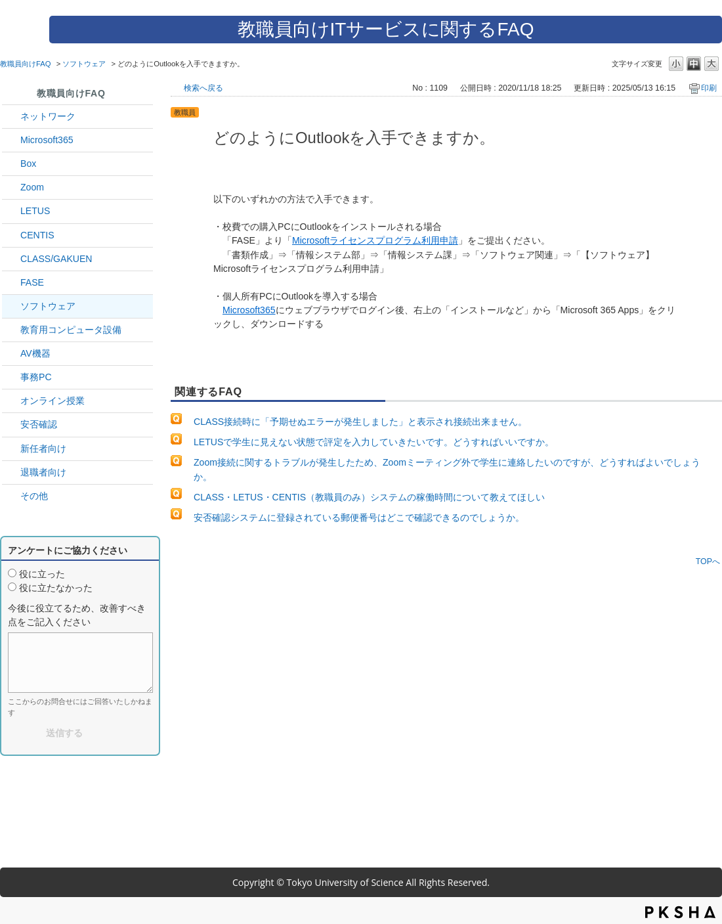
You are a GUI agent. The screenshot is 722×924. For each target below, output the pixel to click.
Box (28, 163)
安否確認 (38, 424)
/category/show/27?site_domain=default (11, 283)
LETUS (35, 211)
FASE (32, 282)
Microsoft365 (47, 140)
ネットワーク (47, 116)
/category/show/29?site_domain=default (11, 140)
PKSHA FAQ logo (680, 912)
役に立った (42, 574)
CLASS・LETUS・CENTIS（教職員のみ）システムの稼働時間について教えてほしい (369, 497)
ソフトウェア (84, 64)
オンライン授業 (52, 400)
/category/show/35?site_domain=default (11, 377)
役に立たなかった (56, 588)
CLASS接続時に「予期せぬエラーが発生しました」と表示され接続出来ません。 (360, 421)
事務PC (36, 377)
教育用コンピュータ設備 (70, 329)
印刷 (709, 88)
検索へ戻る (203, 88)
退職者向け (43, 472)
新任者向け (43, 448)
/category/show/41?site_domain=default (11, 187)
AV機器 (35, 353)
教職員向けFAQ (25, 64)
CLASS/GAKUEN (56, 258)
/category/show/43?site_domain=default (11, 164)
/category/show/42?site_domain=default (11, 211)
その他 (34, 496)
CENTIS (37, 235)
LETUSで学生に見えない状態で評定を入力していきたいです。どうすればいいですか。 (374, 442)
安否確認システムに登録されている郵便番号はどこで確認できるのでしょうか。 (359, 517)
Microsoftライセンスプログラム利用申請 (375, 240)
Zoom (32, 187)
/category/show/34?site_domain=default (11, 116)
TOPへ (708, 561)
